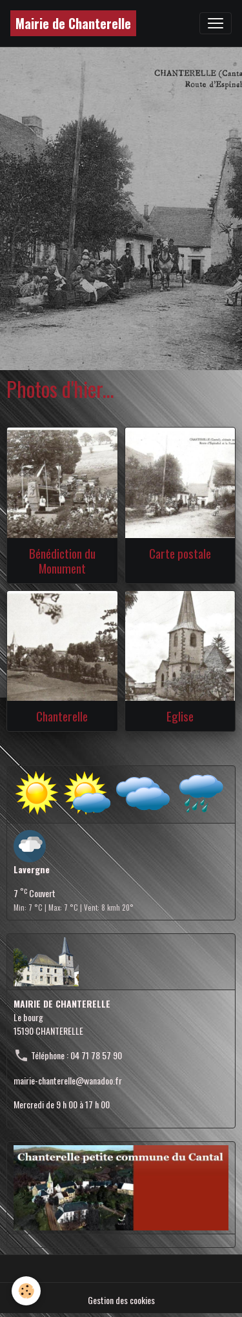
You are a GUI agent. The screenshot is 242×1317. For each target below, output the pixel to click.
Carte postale (180, 553)
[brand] (73, 23)
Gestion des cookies (121, 1300)
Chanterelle (62, 716)
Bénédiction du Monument (62, 560)
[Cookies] (26, 1290)
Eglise (180, 716)
